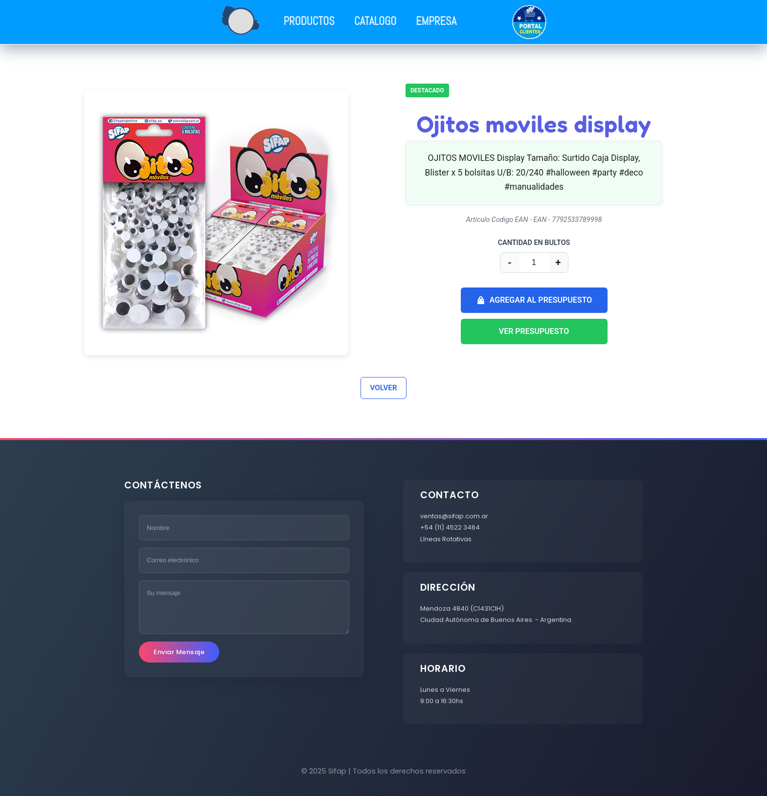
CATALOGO (375, 21)
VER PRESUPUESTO (534, 331)
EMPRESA (436, 21)
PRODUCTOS (309, 21)
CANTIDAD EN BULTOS (534, 243)
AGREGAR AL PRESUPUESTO (534, 300)
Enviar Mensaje (179, 652)
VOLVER (383, 387)
